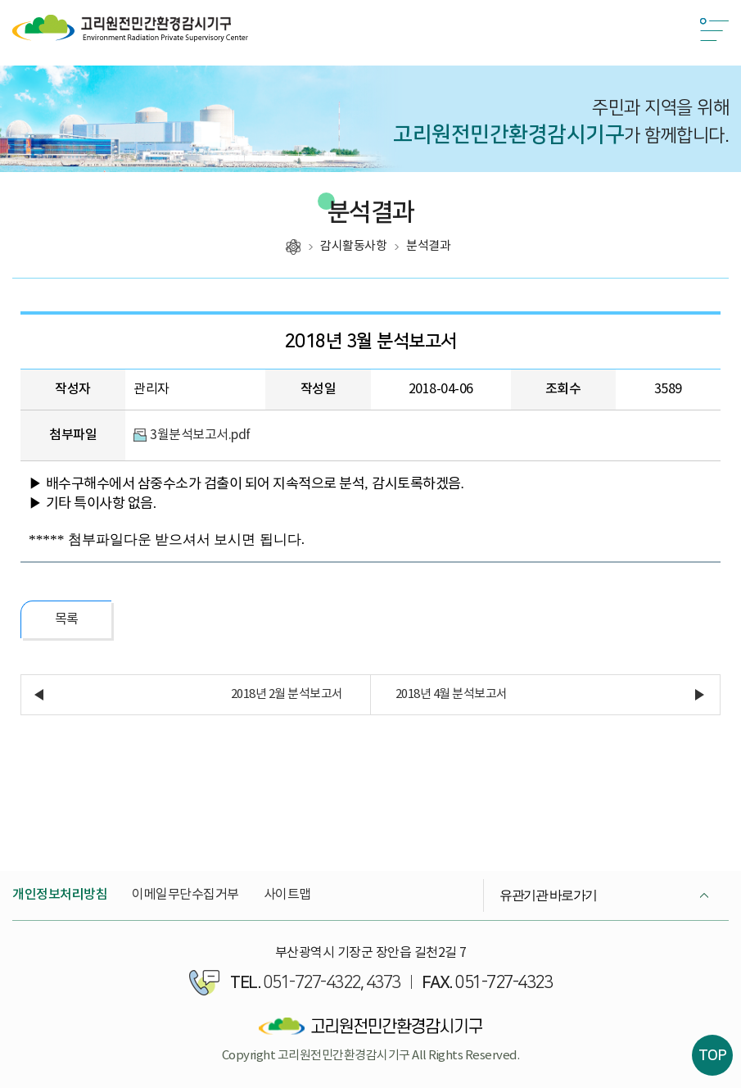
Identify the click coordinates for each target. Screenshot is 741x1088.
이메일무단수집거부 (185, 894)
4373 (383, 982)
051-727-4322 (312, 982)
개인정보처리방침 (59, 894)
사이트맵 (287, 894)
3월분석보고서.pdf (200, 435)
